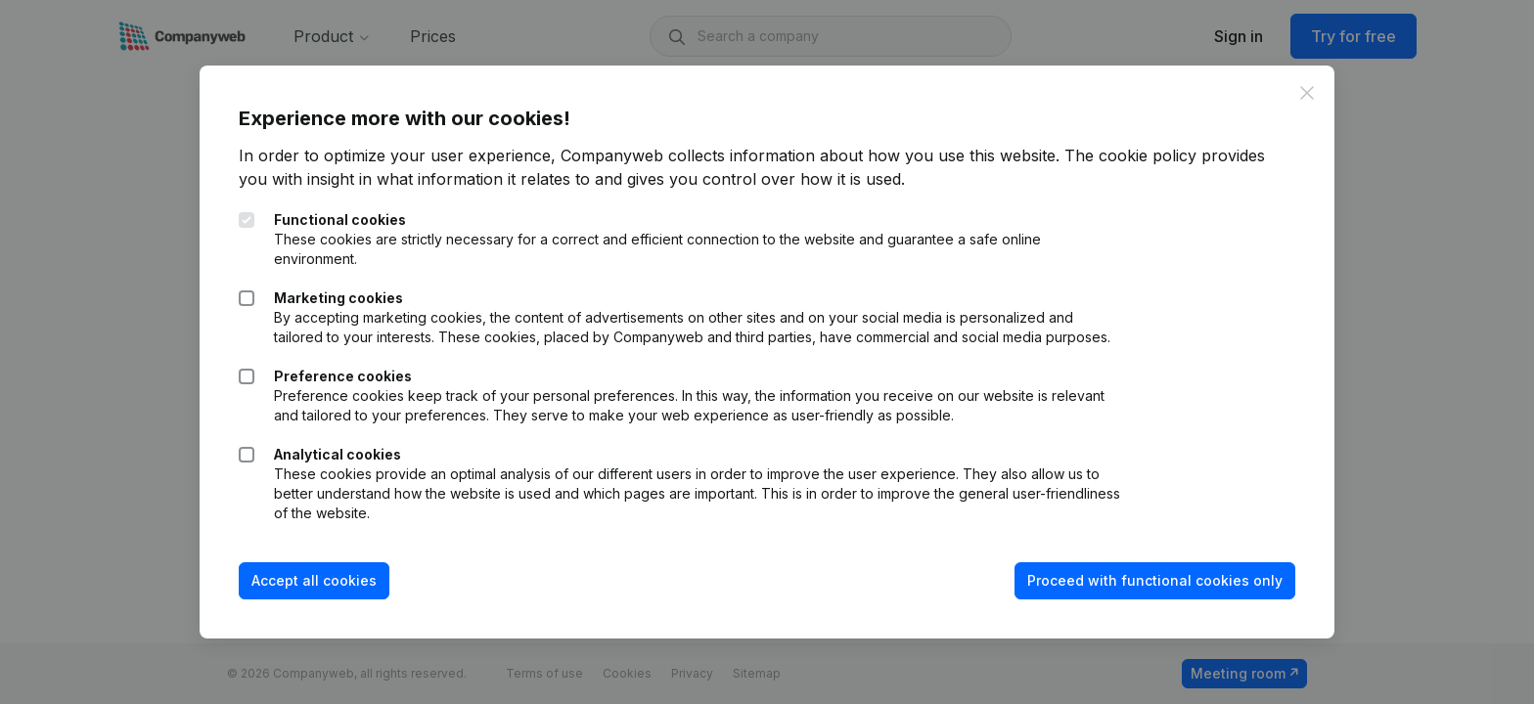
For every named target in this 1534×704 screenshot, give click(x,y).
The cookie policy (1130, 155)
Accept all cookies (314, 580)
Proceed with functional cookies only (1155, 580)
